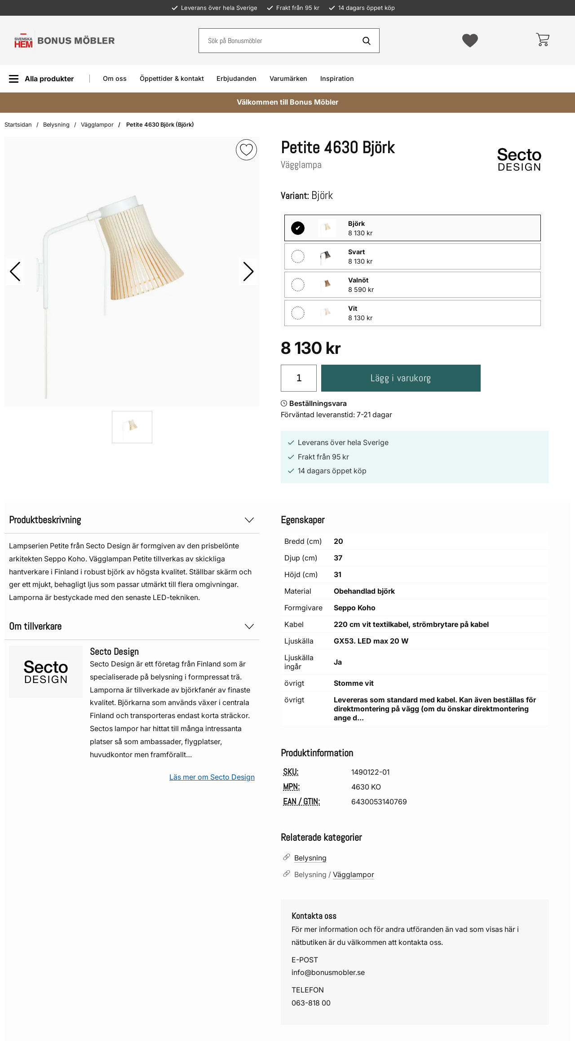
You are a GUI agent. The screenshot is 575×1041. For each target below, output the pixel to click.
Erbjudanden (237, 78)
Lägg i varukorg (401, 377)
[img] (246, 149)
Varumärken (288, 78)
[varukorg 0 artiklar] (542, 40)
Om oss (115, 78)
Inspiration (337, 78)
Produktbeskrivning (132, 519)
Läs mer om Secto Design (212, 776)
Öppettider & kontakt (172, 78)
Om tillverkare (132, 626)
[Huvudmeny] (41, 79)
